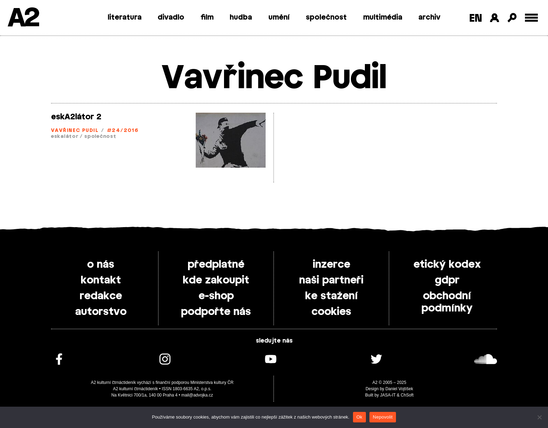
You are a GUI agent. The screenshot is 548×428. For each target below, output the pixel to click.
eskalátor (64, 137)
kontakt (101, 280)
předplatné (216, 264)
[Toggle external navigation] (531, 17)
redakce (101, 296)
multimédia (382, 17)
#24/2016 (123, 131)
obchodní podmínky (447, 302)
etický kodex (447, 264)
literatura (125, 17)
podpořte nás (216, 311)
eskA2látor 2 (76, 117)
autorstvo (101, 311)
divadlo (171, 17)
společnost (326, 17)
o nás (100, 264)
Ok (359, 417)
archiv (429, 17)
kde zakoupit (216, 280)
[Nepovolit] (539, 417)
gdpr (447, 280)
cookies (331, 311)
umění (279, 17)
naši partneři (331, 280)
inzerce (331, 264)
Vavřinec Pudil (75, 131)
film (207, 17)
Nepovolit (382, 417)
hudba (241, 17)
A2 (23, 18)
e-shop (216, 296)
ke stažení (331, 296)
